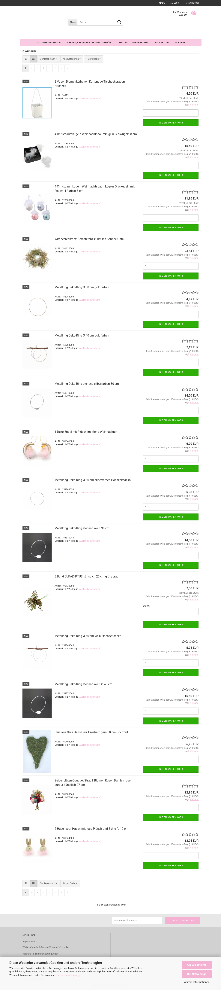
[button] (162, 3)
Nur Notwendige (196, 974)
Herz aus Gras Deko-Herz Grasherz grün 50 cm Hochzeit (91, 732)
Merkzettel (192, 3)
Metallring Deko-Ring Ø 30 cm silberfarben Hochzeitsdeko (93, 480)
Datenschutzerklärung (67, 975)
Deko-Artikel (162, 42)
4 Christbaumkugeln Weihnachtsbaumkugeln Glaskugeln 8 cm (96, 134)
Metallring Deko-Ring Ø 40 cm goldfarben (82, 335)
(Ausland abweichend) (90, 98)
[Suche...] (72, 22)
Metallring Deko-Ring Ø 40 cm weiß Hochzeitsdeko (88, 636)
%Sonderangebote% (49, 42)
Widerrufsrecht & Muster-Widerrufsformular (45, 947)
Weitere (180, 42)
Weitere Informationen (197, 982)
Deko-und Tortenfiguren (132, 42)
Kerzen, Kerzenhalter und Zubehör (89, 42)
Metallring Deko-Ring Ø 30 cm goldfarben (82, 287)
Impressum (28, 941)
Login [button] (175, 3)
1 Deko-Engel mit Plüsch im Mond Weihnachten (86, 432)
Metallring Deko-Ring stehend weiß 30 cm (82, 528)
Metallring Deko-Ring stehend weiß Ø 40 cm (83, 684)
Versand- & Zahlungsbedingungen (40, 953)
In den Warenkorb (171, 122)
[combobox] (48, 59)
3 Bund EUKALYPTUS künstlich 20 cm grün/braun (87, 576)
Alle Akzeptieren (197, 964)
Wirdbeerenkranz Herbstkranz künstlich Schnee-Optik (89, 239)
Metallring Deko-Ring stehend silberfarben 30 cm (87, 383)
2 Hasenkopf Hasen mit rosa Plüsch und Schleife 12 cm (91, 828)
